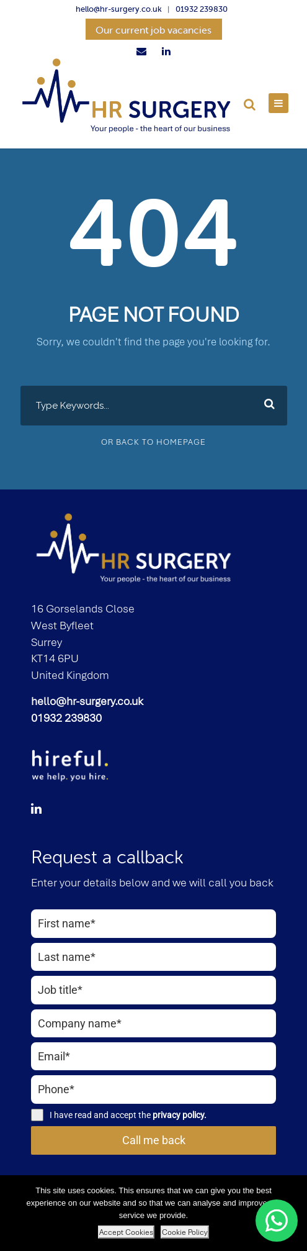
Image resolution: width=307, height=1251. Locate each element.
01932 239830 (202, 9)
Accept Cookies (126, 1232)
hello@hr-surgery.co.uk (119, 9)
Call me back (153, 1140)
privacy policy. (180, 1115)
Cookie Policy (185, 1232)
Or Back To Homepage (153, 442)
